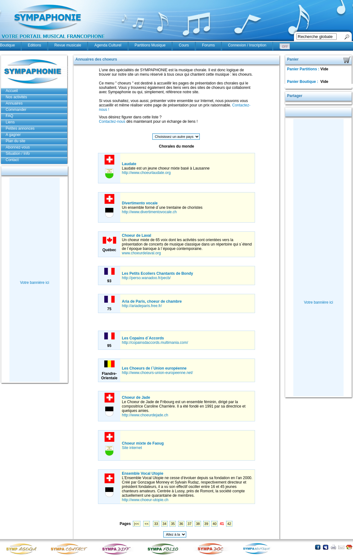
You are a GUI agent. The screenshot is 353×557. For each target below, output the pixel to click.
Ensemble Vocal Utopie (142, 473)
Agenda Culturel (107, 45)
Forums (208, 45)
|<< (136, 524)
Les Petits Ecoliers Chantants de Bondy (157, 273)
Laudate (129, 164)
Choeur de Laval (136, 235)
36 (181, 524)
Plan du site (15, 141)
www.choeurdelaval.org (141, 253)
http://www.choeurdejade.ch (145, 415)
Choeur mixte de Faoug (143, 443)
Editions (34, 45)
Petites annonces (20, 128)
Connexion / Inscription (247, 45)
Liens (10, 122)
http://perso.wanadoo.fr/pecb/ (146, 278)
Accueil (12, 91)
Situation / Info (18, 153)
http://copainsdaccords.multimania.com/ (155, 342)
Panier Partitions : (303, 69)
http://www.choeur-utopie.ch (145, 500)
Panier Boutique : (303, 81)
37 (189, 524)
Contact (12, 160)
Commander (16, 109)
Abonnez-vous (18, 147)
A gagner (13, 134)
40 (214, 524)
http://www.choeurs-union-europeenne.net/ (157, 372)
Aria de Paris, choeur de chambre (152, 301)
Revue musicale (67, 45)
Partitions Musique (150, 45)
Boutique (7, 45)
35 (173, 524)
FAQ (9, 116)
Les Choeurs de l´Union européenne (154, 368)
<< (146, 524)
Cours (184, 45)
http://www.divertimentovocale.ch (149, 212)
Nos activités (16, 97)
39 (206, 524)
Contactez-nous (112, 121)
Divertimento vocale (140, 203)
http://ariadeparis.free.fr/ (142, 306)
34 (164, 524)
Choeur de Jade (136, 397)
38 (198, 524)
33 (156, 524)
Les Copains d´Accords (143, 338)
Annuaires (14, 103)
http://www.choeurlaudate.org (146, 172)
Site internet (132, 448)
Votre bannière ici (34, 282)
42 (229, 524)
